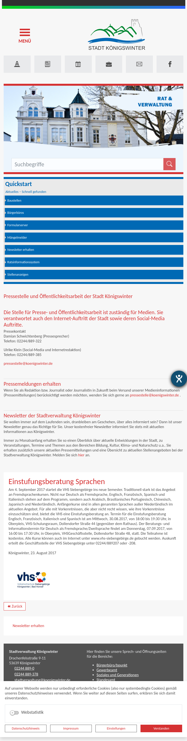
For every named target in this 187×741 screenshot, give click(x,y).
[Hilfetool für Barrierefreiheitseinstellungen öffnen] (179, 379)
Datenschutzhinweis (26, 728)
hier (81, 455)
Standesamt (106, 679)
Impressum (71, 728)
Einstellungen (116, 728)
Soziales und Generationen (118, 675)
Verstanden (161, 728)
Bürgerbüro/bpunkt (112, 665)
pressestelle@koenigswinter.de (28, 363)
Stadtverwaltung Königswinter (33, 651)
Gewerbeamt (107, 670)
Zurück (14, 607)
